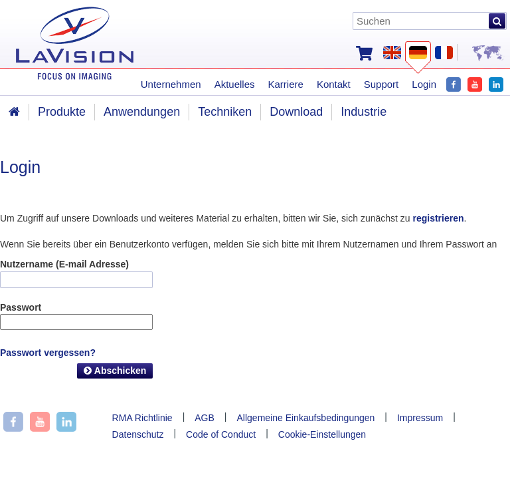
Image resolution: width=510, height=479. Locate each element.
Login (424, 84)
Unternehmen (171, 84)
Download (296, 111)
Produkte (62, 111)
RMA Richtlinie (142, 417)
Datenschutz (138, 434)
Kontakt (334, 84)
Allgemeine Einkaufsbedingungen (306, 417)
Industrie (363, 111)
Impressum (420, 417)
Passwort (20, 307)
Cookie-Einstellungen (322, 434)
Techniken (225, 111)
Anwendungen (142, 111)
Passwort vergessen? (48, 352)
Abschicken (115, 370)
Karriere (285, 84)
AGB (204, 417)
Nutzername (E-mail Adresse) (64, 264)
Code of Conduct (221, 434)
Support (381, 84)
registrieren (438, 218)
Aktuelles (234, 84)
